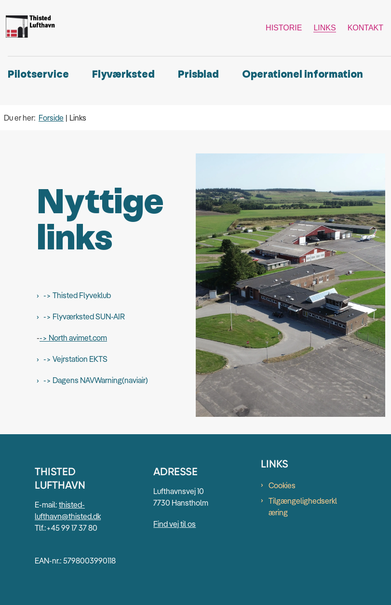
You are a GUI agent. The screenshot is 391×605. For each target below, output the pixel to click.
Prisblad (198, 74)
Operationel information (302, 74)
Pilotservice (38, 74)
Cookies (282, 485)
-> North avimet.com (73, 338)
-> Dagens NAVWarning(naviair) (95, 380)
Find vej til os (174, 524)
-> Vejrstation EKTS (75, 359)
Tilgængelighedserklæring (303, 506)
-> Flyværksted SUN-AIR (84, 316)
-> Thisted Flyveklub (77, 295)
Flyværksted (123, 74)
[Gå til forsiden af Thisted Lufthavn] (29, 28)
